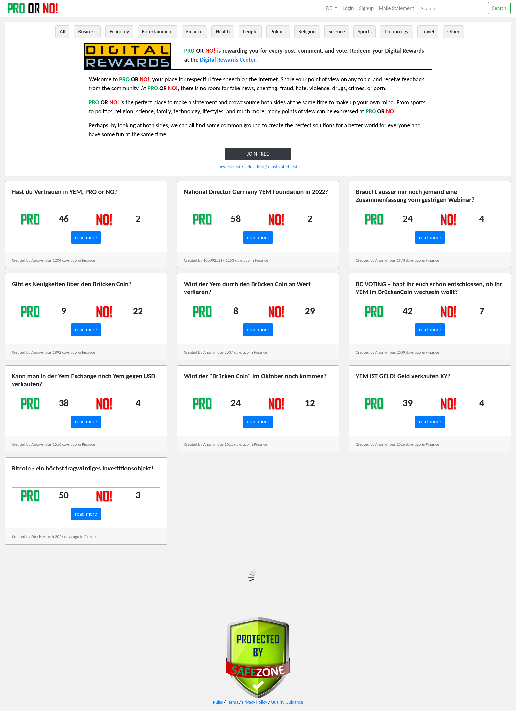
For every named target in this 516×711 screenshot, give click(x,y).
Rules (218, 702)
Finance (194, 31)
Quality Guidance (287, 702)
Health (223, 31)
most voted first (282, 167)
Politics (278, 31)
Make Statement (396, 8)
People (250, 31)
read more (86, 237)
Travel (428, 31)
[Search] (451, 8)
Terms (232, 702)
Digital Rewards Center (227, 59)
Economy (119, 31)
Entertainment (157, 31)
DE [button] (329, 8)
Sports (364, 31)
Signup (366, 8)
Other (453, 31)
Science (337, 31)
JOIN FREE (258, 154)
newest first (229, 167)
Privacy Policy (254, 702)
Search (499, 8)
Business (87, 31)
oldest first (254, 167)
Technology (396, 31)
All (62, 31)
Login (348, 8)
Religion (307, 31)
